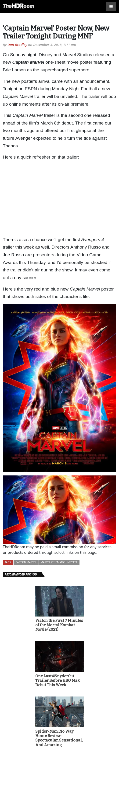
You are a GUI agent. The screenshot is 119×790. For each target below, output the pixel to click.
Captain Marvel (25, 562)
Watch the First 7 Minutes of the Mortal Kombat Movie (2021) (59, 625)
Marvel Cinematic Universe (59, 562)
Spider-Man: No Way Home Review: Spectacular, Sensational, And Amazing (59, 738)
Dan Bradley (17, 44)
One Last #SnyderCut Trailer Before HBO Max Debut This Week (57, 680)
